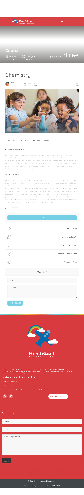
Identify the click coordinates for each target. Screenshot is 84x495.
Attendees (35, 140)
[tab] (11, 140)
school (14, 209)
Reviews (47, 140)
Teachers (24, 140)
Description (12, 140)
